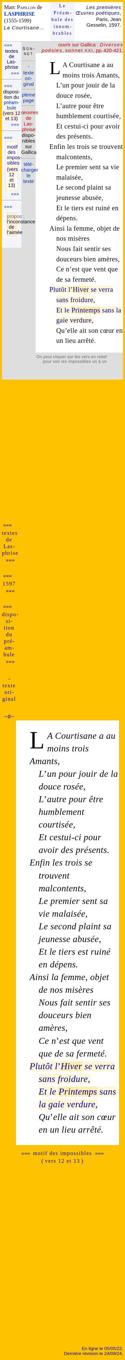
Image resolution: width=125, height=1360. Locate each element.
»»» (15, 73)
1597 (9, 584)
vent (100, 269)
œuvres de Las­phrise (29, 120)
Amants (107, 75)
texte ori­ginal (28, 75)
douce (64, 95)
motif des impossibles (62, 1153)
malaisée (68, 177)
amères (108, 259)
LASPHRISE (19, 14)
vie (115, 167)
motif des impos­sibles (11, 155)
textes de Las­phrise (11, 59)
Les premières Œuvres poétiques (98, 10)
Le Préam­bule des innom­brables (62, 19)
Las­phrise (10, 549)
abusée (92, 197)
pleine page (28, 97)
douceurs (69, 259)
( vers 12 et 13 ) (62, 1161)
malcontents (73, 157)
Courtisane (84, 64)
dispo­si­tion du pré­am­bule (10, 634)
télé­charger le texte (29, 172)
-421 (117, 50)
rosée (82, 95)
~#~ (9, 716)
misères (79, 238)
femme (83, 228)
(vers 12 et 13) (11, 115)
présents (79, 136)
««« (8, 45)
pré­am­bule (11, 105)
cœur (107, 330)
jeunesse (68, 197)
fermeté (83, 279)
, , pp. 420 (82, 47)
